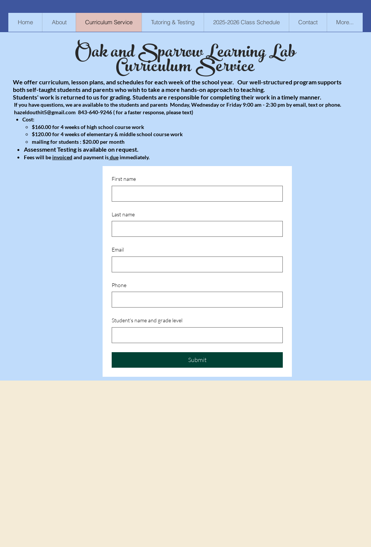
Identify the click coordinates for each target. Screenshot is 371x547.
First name (124, 179)
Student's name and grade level (147, 320)
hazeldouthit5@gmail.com (45, 112)
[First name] (195, 193)
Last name (123, 214)
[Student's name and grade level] (195, 335)
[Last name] (195, 228)
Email (118, 249)
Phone (119, 285)
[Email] (195, 264)
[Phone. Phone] (195, 299)
